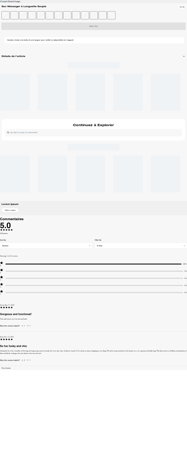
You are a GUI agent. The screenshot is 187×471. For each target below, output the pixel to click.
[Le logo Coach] (93, 11)
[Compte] (173, 11)
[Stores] (28, 11)
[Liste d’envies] (169, 11)
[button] (14, 46)
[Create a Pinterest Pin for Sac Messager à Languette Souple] (163, 120)
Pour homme (12, 28)
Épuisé (151, 48)
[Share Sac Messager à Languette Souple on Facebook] (157, 120)
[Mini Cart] (177, 11)
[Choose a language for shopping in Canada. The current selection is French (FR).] (14, 11)
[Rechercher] (155, 11)
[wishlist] (117, 35)
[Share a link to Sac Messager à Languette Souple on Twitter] (169, 120)
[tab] (81, 3)
